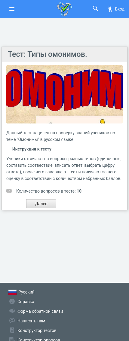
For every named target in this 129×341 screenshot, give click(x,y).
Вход (115, 9)
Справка (25, 301)
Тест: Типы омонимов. (47, 54)
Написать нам (31, 320)
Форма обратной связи (40, 311)
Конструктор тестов (37, 330)
